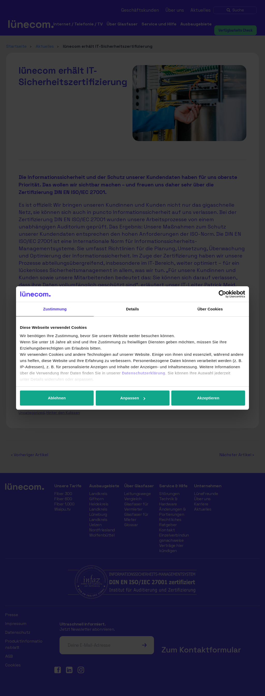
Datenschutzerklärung (143, 373)
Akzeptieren (208, 398)
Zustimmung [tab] (55, 309)
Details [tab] (132, 309)
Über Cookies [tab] (210, 309)
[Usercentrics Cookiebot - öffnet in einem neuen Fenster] (222, 294)
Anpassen (132, 398)
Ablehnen (57, 398)
